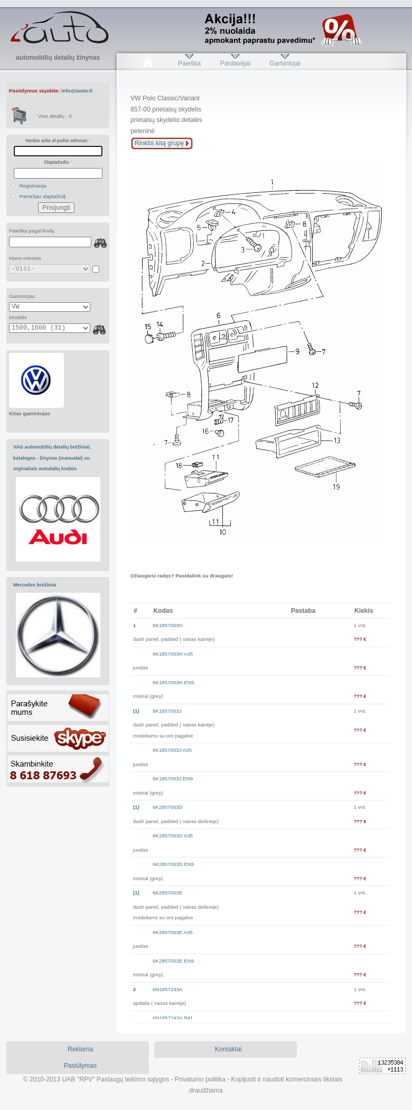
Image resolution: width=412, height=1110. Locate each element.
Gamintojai (284, 63)
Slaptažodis (58, 162)
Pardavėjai (235, 63)
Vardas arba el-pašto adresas (57, 140)
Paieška (189, 63)
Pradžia (147, 63)
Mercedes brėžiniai (35, 584)
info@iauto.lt (76, 91)
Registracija (33, 186)
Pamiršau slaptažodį (43, 196)
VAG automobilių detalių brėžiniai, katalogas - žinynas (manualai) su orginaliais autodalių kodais (52, 457)
